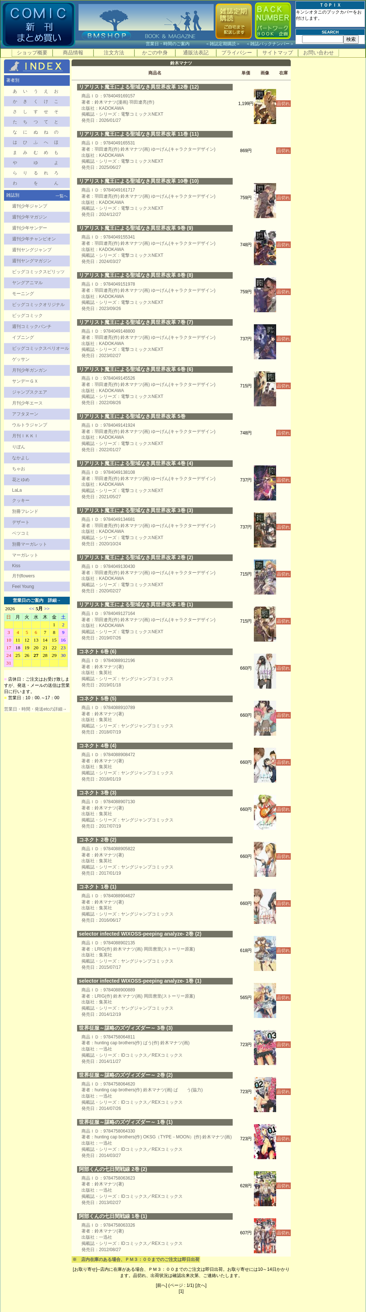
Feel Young (23, 586)
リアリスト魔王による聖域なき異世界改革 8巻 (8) (136, 275)
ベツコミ (21, 533)
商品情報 (73, 52)
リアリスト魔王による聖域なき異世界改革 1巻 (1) (136, 604)
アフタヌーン (25, 414)
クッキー (21, 500)
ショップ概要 (32, 52)
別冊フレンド (25, 511)
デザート (21, 522)
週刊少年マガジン (29, 217)
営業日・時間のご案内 (175, 43)
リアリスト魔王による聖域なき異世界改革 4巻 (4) (136, 463)
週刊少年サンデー (29, 228)
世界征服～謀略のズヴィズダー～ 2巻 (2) (126, 1075)
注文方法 (114, 52)
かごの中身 (155, 52)
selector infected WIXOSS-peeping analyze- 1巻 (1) (140, 981)
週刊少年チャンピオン (34, 238)
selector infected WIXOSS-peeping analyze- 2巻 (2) (140, 934)
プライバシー (236, 52)
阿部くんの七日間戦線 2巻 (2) (113, 1169)
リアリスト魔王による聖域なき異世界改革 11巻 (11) (139, 134)
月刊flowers (23, 575)
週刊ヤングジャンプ (32, 249)
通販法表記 (196, 52)
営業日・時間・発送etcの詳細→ (35, 709)
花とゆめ (21, 479)
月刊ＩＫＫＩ (25, 435)
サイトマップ (277, 52)
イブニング (23, 337)
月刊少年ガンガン (29, 370)
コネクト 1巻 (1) (98, 887)
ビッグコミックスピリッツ (38, 271)
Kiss (16, 565)
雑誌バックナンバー (270, 43)
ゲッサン (21, 359)
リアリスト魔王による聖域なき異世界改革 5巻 (132, 416)
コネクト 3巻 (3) (98, 793)
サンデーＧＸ (25, 381)
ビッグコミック (27, 315)
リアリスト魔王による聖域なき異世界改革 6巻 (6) (136, 369)
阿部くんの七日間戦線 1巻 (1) (113, 1216)
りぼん (18, 446)
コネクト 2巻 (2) (98, 840)
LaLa (17, 490)
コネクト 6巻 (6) (98, 651)
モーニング (23, 293)
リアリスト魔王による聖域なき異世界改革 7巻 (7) (136, 322)
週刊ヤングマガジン (32, 260)
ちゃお (18, 468)
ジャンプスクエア (29, 392)
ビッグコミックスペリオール (40, 348)
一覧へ (62, 196)
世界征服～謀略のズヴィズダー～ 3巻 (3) (126, 1028)
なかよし (21, 457)
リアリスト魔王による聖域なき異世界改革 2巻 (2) (136, 557)
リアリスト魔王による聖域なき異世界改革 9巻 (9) (136, 228)
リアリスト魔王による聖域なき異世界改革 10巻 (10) (139, 181)
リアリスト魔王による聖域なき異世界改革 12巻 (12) (139, 87)
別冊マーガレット (29, 544)
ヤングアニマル (27, 282)
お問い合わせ (318, 52)
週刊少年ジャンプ (29, 206)
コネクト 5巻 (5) (98, 698)
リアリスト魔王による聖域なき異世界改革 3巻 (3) (136, 510)
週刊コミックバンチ (32, 326)
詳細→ (54, 600)
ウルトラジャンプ (29, 424)
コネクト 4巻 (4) (98, 745)
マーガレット (25, 555)
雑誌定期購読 (223, 43)
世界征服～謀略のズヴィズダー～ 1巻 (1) (126, 1122)
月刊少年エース (27, 403)
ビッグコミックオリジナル (38, 304)
